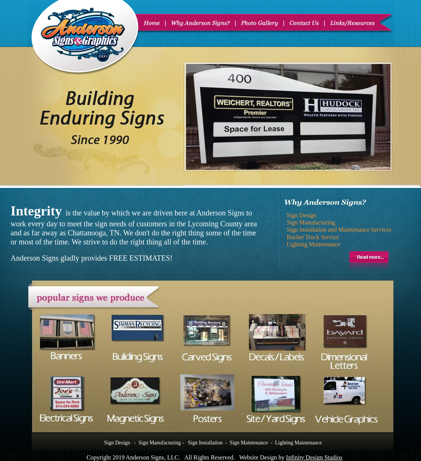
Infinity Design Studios (314, 457)
